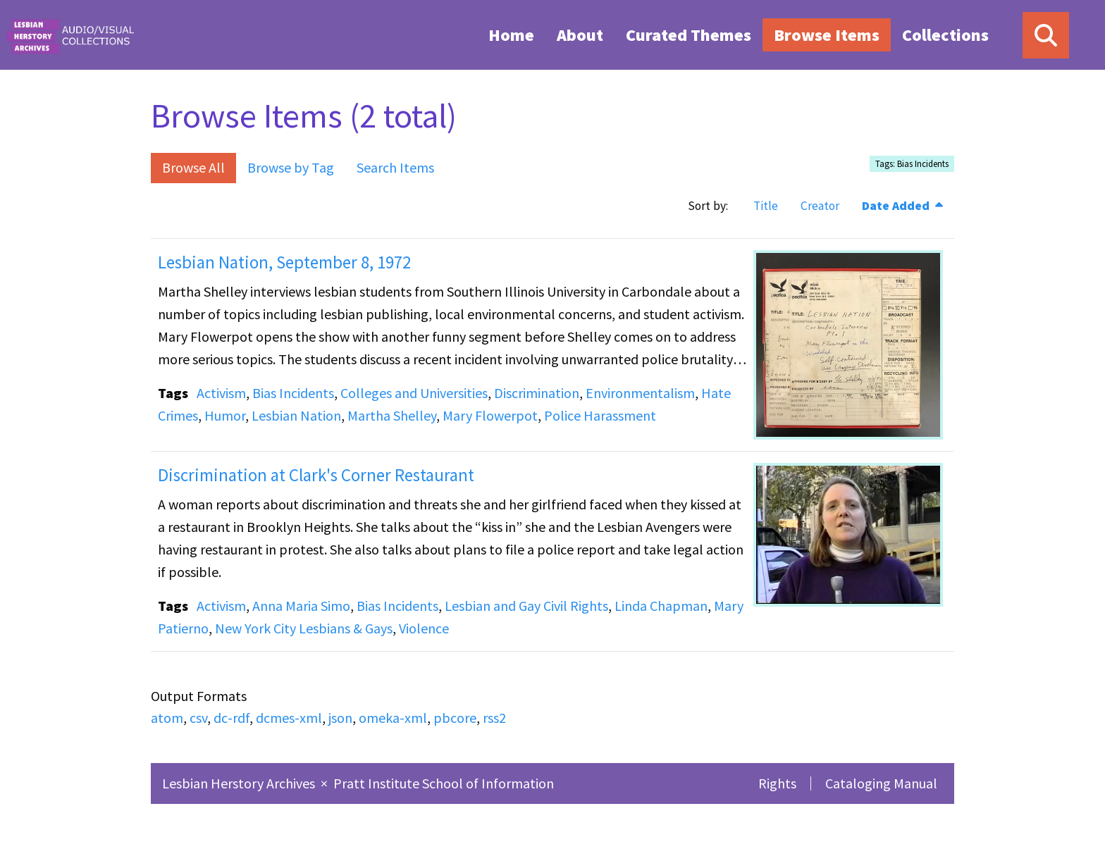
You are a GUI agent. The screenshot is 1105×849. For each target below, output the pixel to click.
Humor (224, 415)
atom (167, 717)
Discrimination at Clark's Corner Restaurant (316, 475)
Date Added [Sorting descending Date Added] (897, 205)
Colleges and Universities (414, 393)
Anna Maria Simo (301, 605)
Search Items (395, 167)
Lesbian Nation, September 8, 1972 (284, 262)
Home (511, 35)
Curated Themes (688, 35)
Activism (221, 393)
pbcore (454, 717)
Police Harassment (600, 415)
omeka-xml (393, 717)
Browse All (193, 167)
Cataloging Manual (881, 783)
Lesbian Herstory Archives (240, 783)
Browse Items (826, 35)
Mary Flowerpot (490, 415)
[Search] (1046, 35)
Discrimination (536, 393)
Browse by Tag (290, 167)
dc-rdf (231, 717)
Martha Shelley (391, 415)
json (340, 717)
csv (198, 717)
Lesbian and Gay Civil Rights (526, 605)
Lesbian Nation (296, 415)
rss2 (494, 717)
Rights (777, 783)
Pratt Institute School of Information (443, 783)
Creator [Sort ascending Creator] (820, 205)
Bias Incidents (293, 393)
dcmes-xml (289, 717)
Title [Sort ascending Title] (765, 205)
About (580, 35)
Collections (945, 35)
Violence (424, 628)
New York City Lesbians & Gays (304, 628)
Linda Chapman (661, 605)
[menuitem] (511, 34)
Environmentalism (640, 393)
